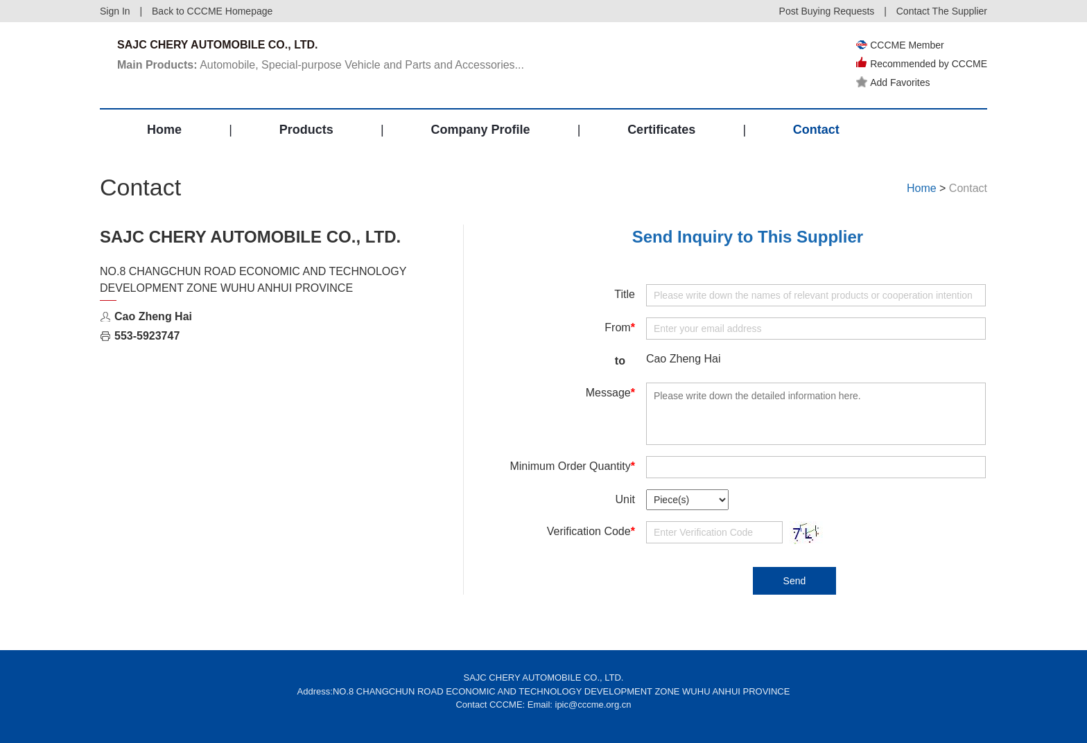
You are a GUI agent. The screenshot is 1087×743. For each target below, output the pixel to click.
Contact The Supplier (941, 11)
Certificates (661, 130)
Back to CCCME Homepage (212, 11)
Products (306, 130)
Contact (816, 130)
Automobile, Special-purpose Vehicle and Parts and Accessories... (320, 65)
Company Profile (480, 130)
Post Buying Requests (827, 11)
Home (164, 130)
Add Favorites (893, 82)
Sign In (115, 11)
